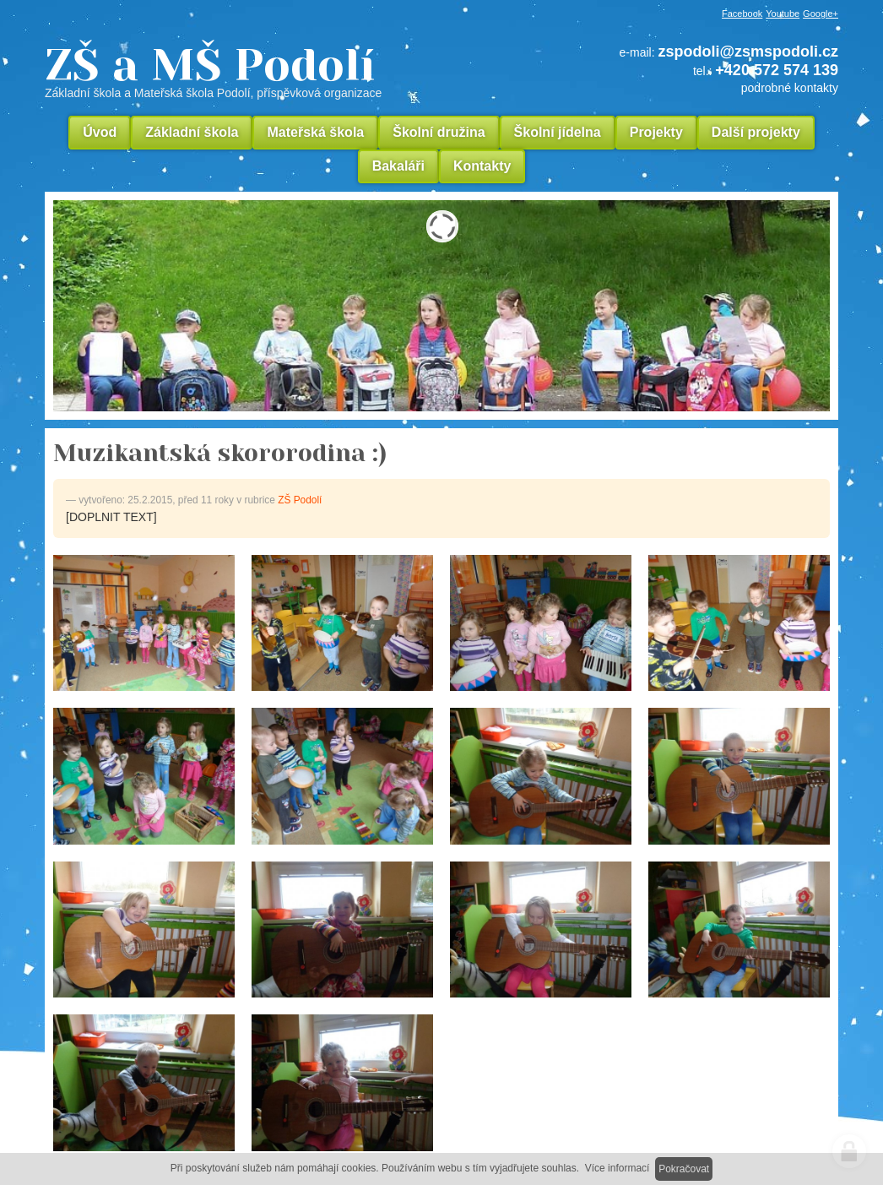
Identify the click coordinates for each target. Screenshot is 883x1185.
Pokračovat (683, 1169)
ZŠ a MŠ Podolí (273, 71)
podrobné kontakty (789, 88)
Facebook (742, 13)
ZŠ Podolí (300, 500)
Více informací (617, 1168)
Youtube (782, 13)
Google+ (820, 13)
